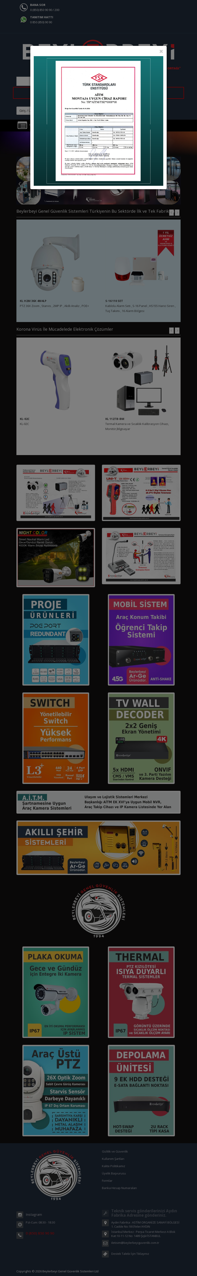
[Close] (161, 51)
